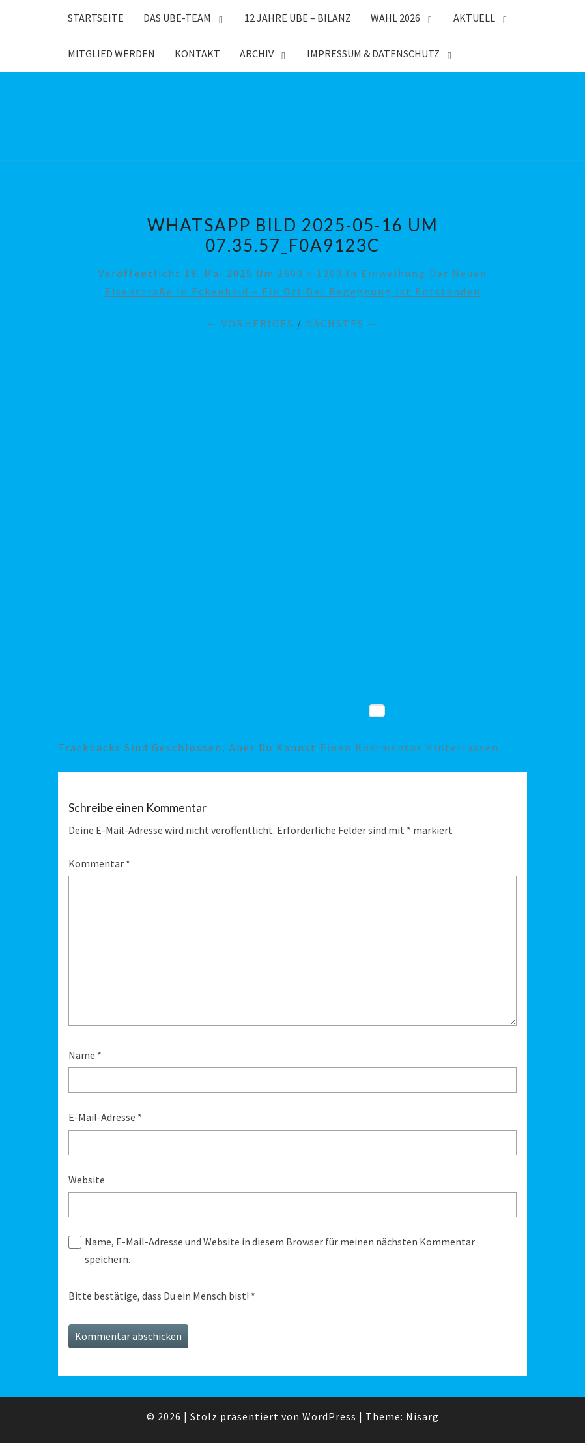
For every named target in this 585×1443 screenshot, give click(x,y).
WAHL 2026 (395, 17)
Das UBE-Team (177, 17)
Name (85, 1055)
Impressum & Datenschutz (373, 53)
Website (86, 1179)
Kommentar (99, 863)
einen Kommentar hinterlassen (409, 747)
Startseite (96, 17)
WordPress (329, 1416)
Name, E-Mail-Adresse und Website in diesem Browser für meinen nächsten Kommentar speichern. (280, 1250)
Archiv (257, 53)
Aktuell (474, 17)
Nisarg (422, 1416)
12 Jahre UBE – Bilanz (297, 17)
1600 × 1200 (310, 273)
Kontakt (197, 53)
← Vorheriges (250, 323)
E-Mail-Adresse (105, 1116)
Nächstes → (342, 323)
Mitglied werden (111, 53)
